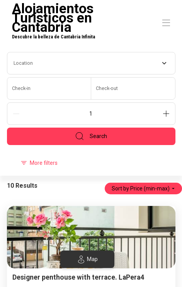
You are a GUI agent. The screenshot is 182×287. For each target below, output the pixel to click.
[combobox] (91, 63)
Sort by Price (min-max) (143, 188)
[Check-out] (133, 88)
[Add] (166, 113)
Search (91, 136)
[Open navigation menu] (166, 23)
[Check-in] (49, 88)
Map (87, 259)
